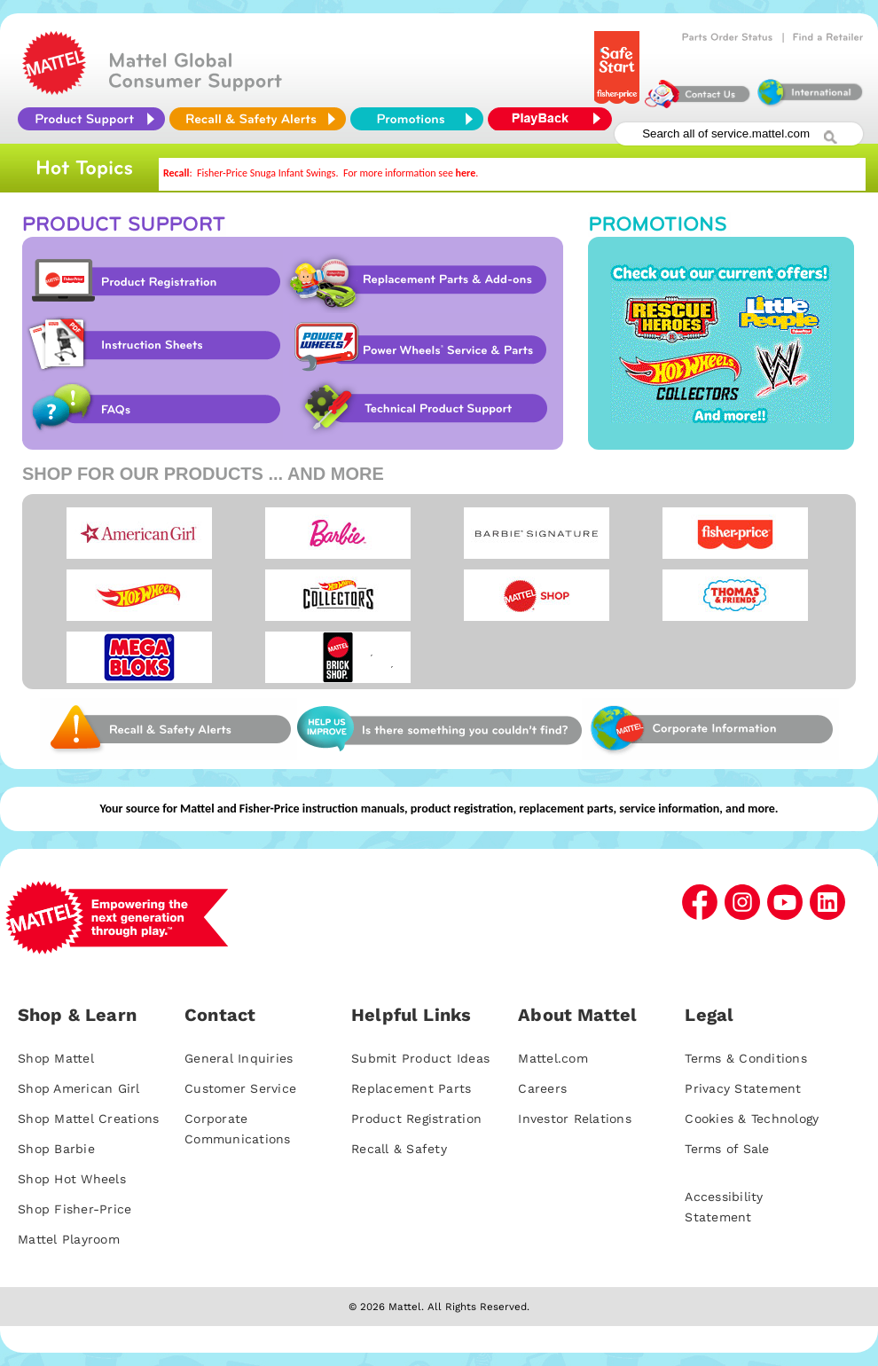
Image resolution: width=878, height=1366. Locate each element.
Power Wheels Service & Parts (419, 345)
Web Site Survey (168, 729)
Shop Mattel (56, 1058)
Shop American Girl (79, 1088)
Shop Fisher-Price (74, 1209)
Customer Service (240, 1088)
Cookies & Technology (752, 1118)
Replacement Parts (411, 1088)
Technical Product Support (427, 409)
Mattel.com (553, 1058)
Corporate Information (710, 729)
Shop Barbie (56, 1149)
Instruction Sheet (152, 345)
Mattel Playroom (69, 1239)
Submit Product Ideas (420, 1058)
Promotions (721, 343)
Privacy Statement (743, 1088)
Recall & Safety (399, 1149)
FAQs (152, 409)
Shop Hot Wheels (72, 1179)
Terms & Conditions (746, 1058)
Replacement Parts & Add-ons (422, 281)
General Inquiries (238, 1058)
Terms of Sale (727, 1149)
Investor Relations (574, 1118)
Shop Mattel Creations (88, 1118)
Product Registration (152, 281)
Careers (542, 1088)
